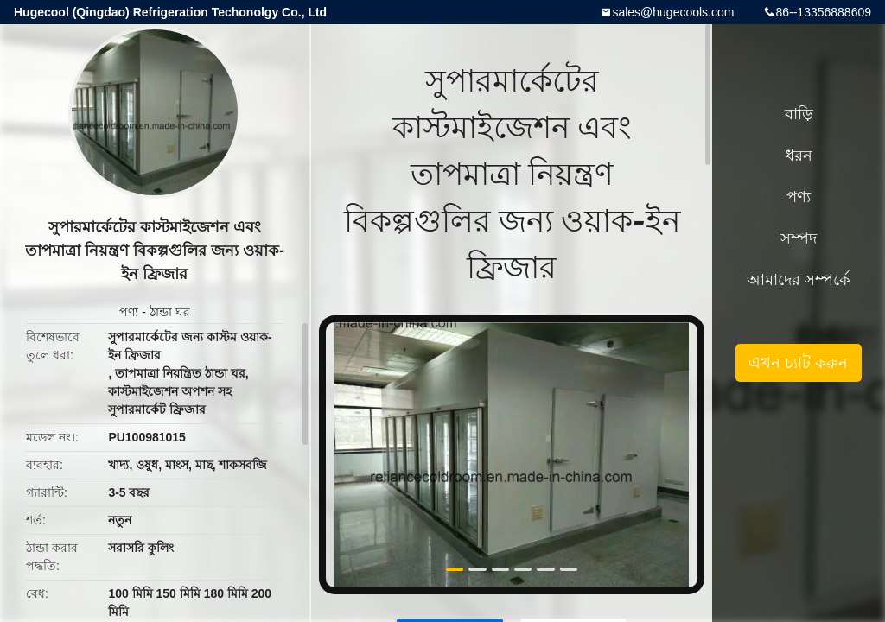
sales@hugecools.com (673, 12)
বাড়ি (799, 114)
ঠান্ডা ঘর (170, 312)
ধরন (799, 155)
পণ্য (128, 312)
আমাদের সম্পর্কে (798, 280)
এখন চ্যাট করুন (798, 362)
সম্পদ (798, 238)
